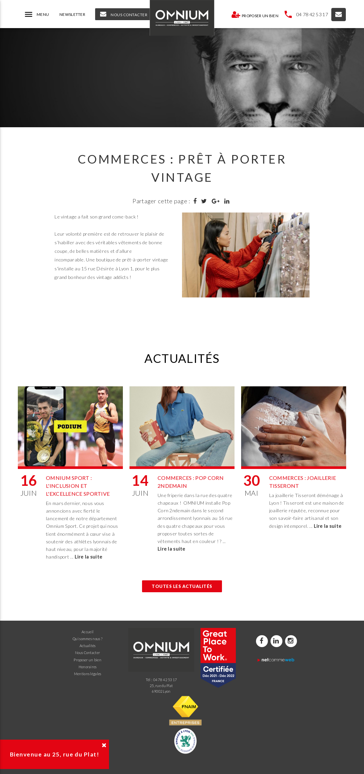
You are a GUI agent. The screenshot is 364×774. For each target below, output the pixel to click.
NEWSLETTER (72, 14)
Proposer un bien (254, 14)
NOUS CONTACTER (123, 14)
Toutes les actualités (182, 586)
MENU (36, 14)
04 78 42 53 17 (312, 14)
